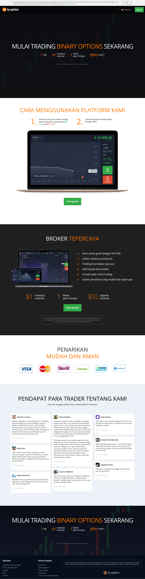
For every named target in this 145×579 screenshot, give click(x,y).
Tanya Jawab (43, 570)
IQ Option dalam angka (12, 565)
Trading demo (43, 568)
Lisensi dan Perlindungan (48, 576)
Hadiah (5, 570)
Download (42, 573)
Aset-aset (42, 565)
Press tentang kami (10, 568)
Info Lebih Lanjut (71, 4)
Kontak (5, 576)
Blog (4, 573)
